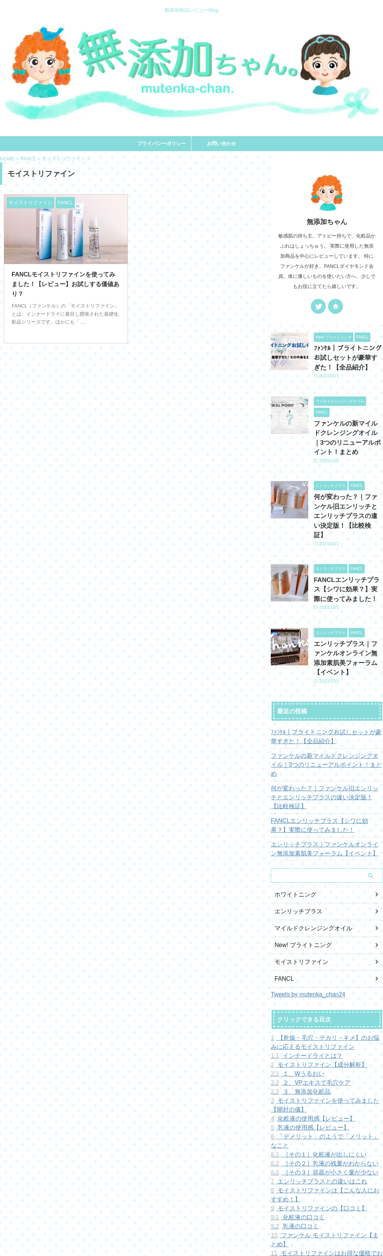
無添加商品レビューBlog (191, 1221)
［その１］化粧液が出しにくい (313, 1081)
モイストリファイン (298, 898)
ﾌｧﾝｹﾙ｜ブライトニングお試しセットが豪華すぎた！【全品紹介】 (348, 356)
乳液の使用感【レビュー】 (305, 1063)
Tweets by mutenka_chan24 (308, 930)
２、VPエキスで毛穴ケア (306, 1018)
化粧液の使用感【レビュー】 (308, 1054)
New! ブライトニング (300, 881)
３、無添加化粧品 (297, 1027)
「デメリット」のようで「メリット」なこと (326, 1072)
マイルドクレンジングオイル (309, 864)
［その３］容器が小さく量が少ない (318, 1099)
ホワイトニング (293, 830)
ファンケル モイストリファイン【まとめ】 (326, 1162)
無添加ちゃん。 (191, 1232)
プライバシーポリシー (161, 143)
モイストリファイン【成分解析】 (313, 1001)
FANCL (283, 915)
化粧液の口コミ (294, 1144)
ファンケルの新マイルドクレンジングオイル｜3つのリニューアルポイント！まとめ (348, 428)
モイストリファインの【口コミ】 (313, 1135)
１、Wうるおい (294, 1010)
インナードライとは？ (302, 992)
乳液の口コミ (292, 1153)
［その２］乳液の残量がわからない (318, 1090)
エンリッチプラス (295, 847)
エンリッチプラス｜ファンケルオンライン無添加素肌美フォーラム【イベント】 (348, 618)
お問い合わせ (221, 143)
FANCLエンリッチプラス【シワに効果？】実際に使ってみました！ (348, 557)
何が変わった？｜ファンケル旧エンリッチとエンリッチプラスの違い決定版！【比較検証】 (326, 737)
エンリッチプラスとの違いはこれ (313, 1108)
